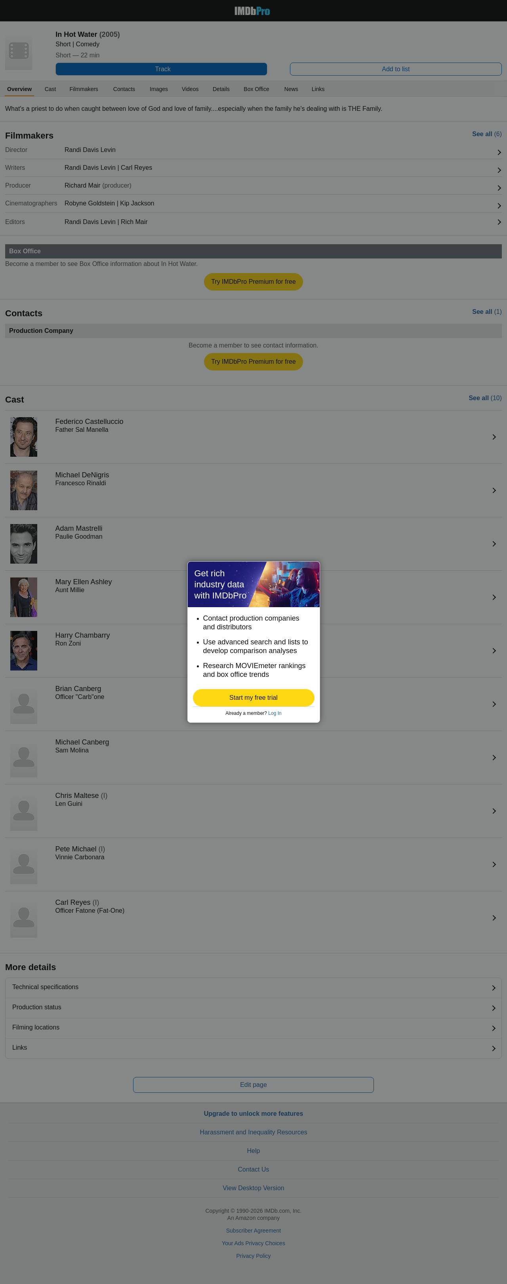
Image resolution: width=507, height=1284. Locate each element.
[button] (253, 697)
